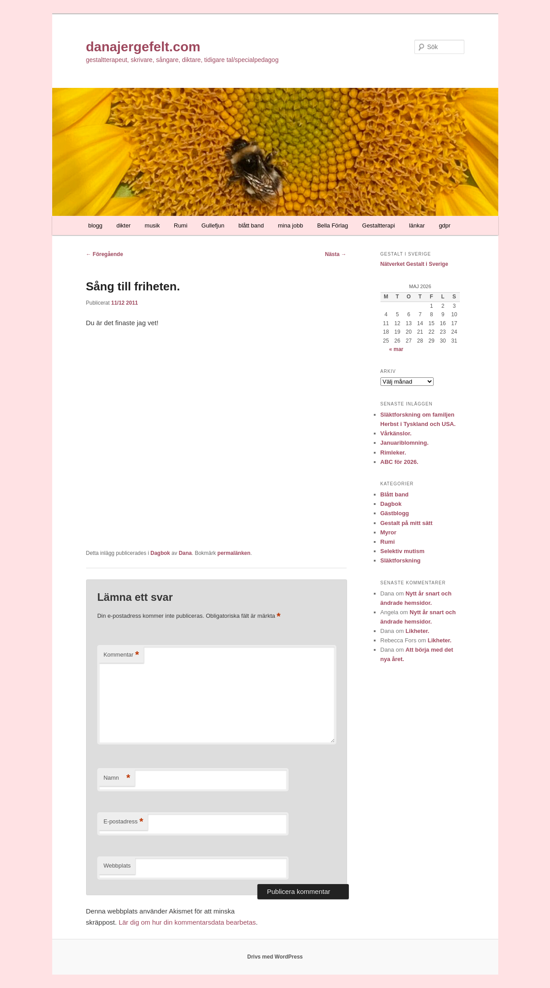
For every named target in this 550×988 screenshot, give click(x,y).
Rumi (180, 225)
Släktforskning (400, 560)
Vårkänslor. (396, 433)
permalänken (233, 553)
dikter (123, 225)
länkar (417, 225)
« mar (396, 349)
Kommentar (121, 655)
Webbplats (117, 865)
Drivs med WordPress (275, 957)
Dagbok (160, 553)
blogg (95, 225)
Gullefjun (213, 225)
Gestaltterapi (378, 225)
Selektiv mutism (402, 551)
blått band (251, 225)
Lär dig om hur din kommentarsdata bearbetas (187, 922)
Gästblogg (394, 513)
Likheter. (417, 631)
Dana (185, 553)
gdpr (445, 225)
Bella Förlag (332, 225)
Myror (388, 532)
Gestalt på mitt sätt (406, 523)
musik (152, 225)
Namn (116, 778)
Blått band (394, 494)
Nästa (335, 254)
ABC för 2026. (399, 462)
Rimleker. (393, 452)
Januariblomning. (404, 442)
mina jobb (290, 225)
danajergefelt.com (143, 46)
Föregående (104, 254)
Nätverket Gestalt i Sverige (414, 264)
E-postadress (123, 821)
